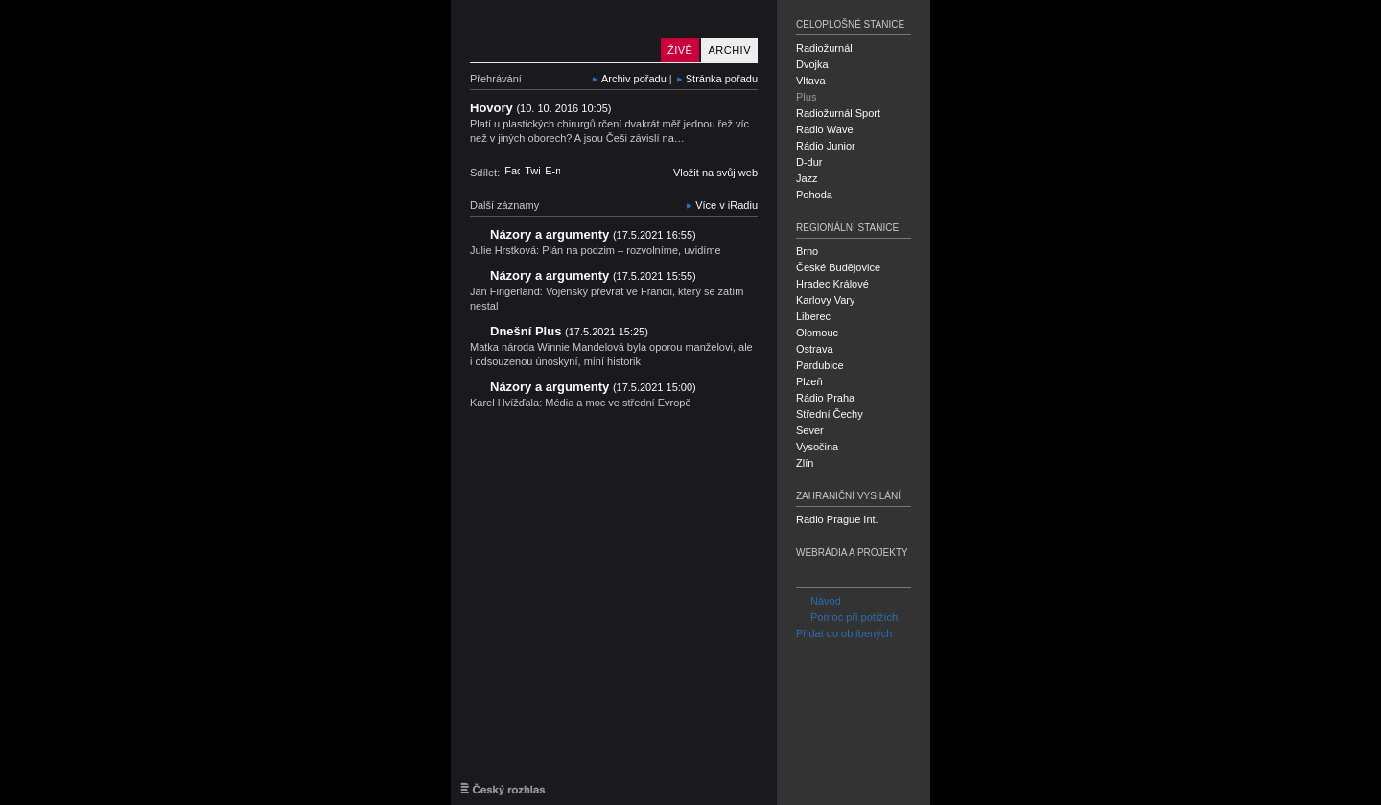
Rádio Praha (825, 397)
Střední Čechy (829, 414)
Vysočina (817, 446)
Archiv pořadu (634, 78)
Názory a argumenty (593, 234)
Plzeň (809, 381)
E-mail (552, 170)
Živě (679, 50)
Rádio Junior (825, 145)
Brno (807, 251)
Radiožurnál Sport (838, 113)
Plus (806, 97)
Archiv (729, 50)
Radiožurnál (824, 48)
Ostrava (814, 349)
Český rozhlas (503, 788)
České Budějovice (838, 267)
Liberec (813, 316)
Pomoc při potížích (847, 617)
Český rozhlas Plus (561, 31)
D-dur (809, 162)
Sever (810, 430)
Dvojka (812, 64)
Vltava (811, 80)
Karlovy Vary (825, 300)
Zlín (804, 463)
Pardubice (820, 365)
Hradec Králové (832, 283)
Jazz (807, 178)
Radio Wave (825, 129)
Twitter (532, 170)
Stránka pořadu (722, 78)
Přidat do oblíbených (844, 633)
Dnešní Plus (569, 331)
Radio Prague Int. (837, 519)
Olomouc (817, 332)
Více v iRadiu (726, 205)
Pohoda (814, 194)
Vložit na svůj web (715, 172)
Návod (818, 601)
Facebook (512, 170)
